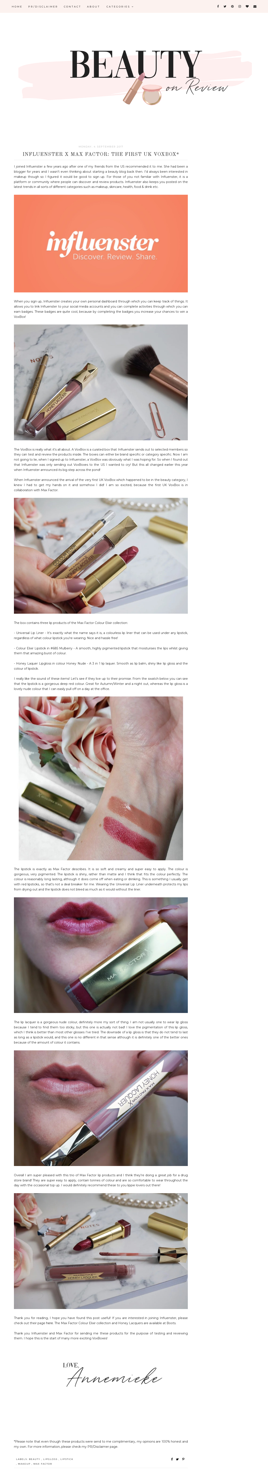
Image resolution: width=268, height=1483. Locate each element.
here (49, 1323)
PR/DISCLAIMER (43, 6)
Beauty (35, 1459)
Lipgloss (51, 1459)
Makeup (25, 1463)
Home (17, 6)
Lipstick (66, 1459)
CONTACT (72, 6)
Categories (120, 6)
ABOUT (93, 6)
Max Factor (42, 1463)
